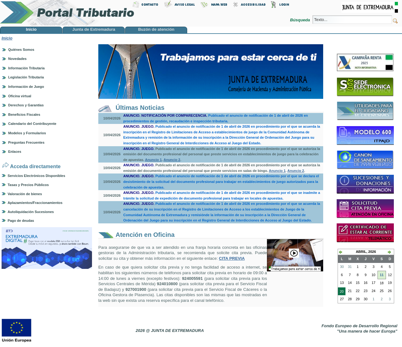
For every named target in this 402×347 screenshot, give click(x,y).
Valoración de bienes (25, 194)
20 (341, 292)
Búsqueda (300, 20)
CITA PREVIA (232, 258)
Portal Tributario (67, 12)
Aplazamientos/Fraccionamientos (35, 203)
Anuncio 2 (172, 160)
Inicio (7, 38)
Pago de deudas (21, 220)
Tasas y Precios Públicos (28, 185)
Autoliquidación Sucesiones (31, 212)
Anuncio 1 (153, 160)
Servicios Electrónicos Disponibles (36, 176)
